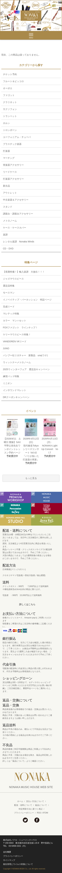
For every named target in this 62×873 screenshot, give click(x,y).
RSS (39, 813)
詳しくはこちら (27, 604)
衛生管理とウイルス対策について (18, 864)
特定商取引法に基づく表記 (30, 809)
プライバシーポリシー (24, 813)
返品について (41, 805)
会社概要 (7, 852)
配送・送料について (23, 805)
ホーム (20, 801)
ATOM (45, 813)
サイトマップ (9, 860)
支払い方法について (35, 801)
